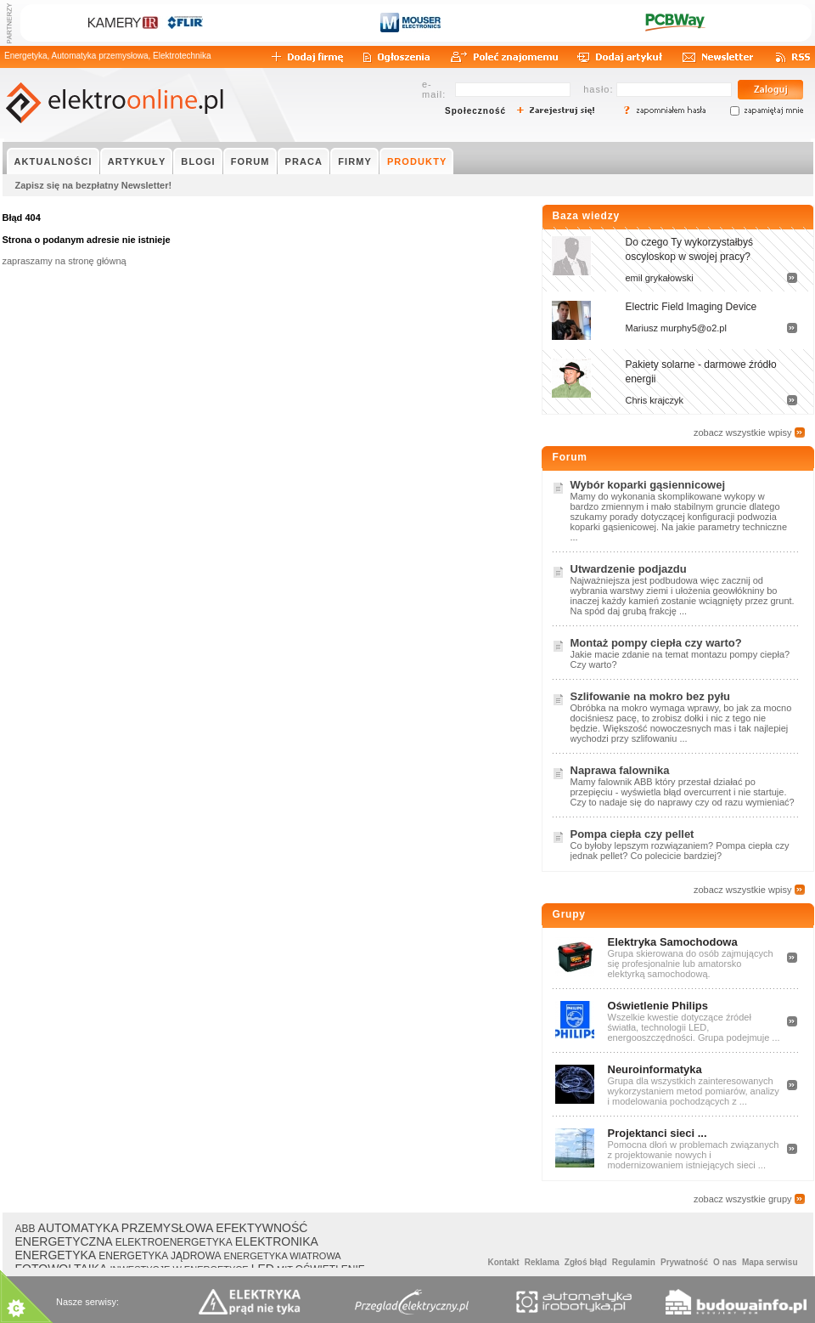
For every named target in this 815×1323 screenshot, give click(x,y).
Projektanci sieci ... (657, 1133)
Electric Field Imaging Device (691, 307)
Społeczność (475, 111)
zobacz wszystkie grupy (743, 1199)
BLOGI (198, 161)
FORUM (250, 161)
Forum (570, 457)
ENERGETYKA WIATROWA (282, 1256)
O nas (725, 1262)
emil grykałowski (660, 278)
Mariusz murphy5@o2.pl (676, 328)
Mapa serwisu (770, 1262)
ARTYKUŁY (137, 161)
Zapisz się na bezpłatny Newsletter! (93, 185)
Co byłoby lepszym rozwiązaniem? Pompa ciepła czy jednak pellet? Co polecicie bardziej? (680, 850)
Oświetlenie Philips (658, 1005)
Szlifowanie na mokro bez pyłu (650, 696)
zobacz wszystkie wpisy (743, 432)
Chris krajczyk (654, 400)
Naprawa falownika (620, 770)
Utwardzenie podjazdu (628, 569)
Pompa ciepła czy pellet (632, 834)
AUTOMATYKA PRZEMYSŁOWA (126, 1228)
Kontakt (503, 1262)
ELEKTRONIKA (276, 1241)
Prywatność (684, 1262)
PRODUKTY (417, 161)
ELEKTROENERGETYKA (174, 1242)
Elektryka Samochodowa (673, 942)
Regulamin (633, 1262)
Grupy (569, 914)
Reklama (542, 1262)
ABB (25, 1229)
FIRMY (355, 161)
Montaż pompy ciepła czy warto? (656, 642)
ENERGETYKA (56, 1255)
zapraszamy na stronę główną (64, 261)
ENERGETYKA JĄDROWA (159, 1256)
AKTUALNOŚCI (53, 161)
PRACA (304, 161)
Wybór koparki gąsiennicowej (648, 484)
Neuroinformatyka (655, 1069)
